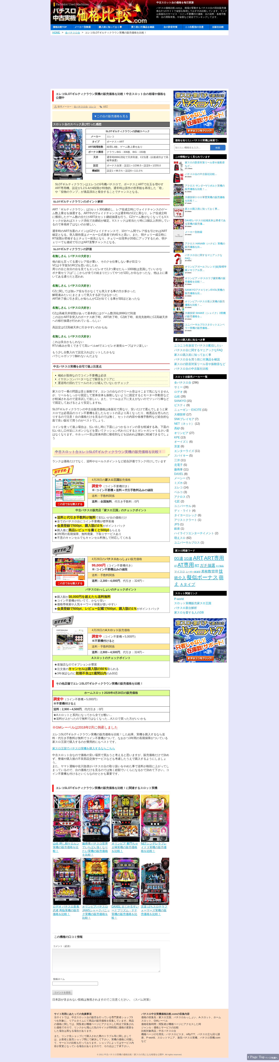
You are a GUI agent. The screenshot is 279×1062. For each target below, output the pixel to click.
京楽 (177, 446)
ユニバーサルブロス (187, 542)
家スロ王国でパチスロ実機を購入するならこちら (83, 748)
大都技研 (180, 414)
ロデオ (178, 391)
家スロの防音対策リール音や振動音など (199, 364)
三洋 (177, 460)
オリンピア (181, 432)
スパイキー (181, 455)
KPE (177, 437)
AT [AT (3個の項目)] (175, 566)
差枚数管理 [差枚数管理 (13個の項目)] (209, 571)
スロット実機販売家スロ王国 (192, 603)
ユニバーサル (182, 505)
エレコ (92, 106)
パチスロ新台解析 (185, 607)
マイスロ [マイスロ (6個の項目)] (179, 571)
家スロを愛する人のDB (189, 612)
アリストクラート (185, 519)
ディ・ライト (182, 510)
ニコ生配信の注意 (194, 27)
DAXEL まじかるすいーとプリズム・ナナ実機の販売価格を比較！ (126, 910)
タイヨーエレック (185, 515)
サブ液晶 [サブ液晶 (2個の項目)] (220, 566)
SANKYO (180, 400)
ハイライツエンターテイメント (194, 533)
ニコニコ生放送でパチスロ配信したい (198, 345)
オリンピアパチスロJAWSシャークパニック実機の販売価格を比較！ (96, 910)
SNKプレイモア (184, 419)
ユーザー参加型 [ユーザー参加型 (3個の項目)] (193, 572)
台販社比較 (218, 27)
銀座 (177, 528)
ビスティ (180, 405)
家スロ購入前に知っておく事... (202, 208)
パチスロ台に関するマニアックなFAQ (198, 350)
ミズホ (178, 482)
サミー (178, 387)
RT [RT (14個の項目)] (197, 565)
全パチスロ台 (72, 32)
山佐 (177, 396)
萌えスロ (180, 537)
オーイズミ (181, 441)
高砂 (177, 428)
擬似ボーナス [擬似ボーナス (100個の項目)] (202, 577)
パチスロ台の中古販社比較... (201, 174)
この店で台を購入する (69, 504)
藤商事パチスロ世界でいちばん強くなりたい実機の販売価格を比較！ (96, 847)
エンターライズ (184, 450)
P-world (179, 598)
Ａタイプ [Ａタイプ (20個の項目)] (187, 584)
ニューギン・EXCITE (187, 409)
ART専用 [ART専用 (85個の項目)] (214, 558)
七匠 (177, 501)
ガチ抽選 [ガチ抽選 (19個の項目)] (207, 565)
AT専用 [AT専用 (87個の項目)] (186, 565)
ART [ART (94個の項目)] (198, 558)
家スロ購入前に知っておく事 (192, 354)
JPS (176, 524)
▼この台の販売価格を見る (111, 116)
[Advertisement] (139, 62)
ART (105, 106)
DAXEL (178, 473)
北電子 (178, 464)
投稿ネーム (59, 983)
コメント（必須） (62, 946)
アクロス (180, 496)
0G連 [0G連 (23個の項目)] (178, 558)
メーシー (180, 478)
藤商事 (178, 469)
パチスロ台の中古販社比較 (191, 368)
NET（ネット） (184, 423)
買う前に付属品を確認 (142, 27)
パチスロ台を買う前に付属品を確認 (197, 359)
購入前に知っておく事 (110, 27)
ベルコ (178, 492)
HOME (56, 32)
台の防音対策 (170, 27)
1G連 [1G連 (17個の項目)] (188, 558)
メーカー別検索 (83, 27)
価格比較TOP (60, 27)
